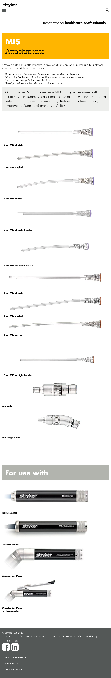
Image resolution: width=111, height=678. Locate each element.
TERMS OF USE (12, 641)
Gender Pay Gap (13, 669)
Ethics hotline (12, 663)
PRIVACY (9, 636)
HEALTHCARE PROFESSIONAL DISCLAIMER (73, 636)
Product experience (15, 657)
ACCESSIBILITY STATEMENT (33, 636)
